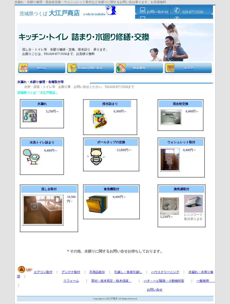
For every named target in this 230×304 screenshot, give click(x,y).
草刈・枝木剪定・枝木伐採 (111, 281)
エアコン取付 (43, 272)
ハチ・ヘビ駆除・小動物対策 (164, 281)
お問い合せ (154, 289)
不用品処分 (97, 272)
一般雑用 (205, 281)
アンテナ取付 (71, 272)
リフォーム (71, 281)
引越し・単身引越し (128, 272)
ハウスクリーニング (165, 272)
